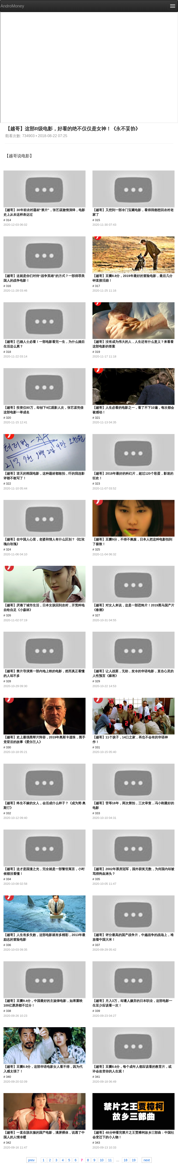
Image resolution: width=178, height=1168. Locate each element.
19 (134, 1160)
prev (31, 1160)
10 (102, 1160)
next (147, 1160)
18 (125, 1160)
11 (110, 1160)
